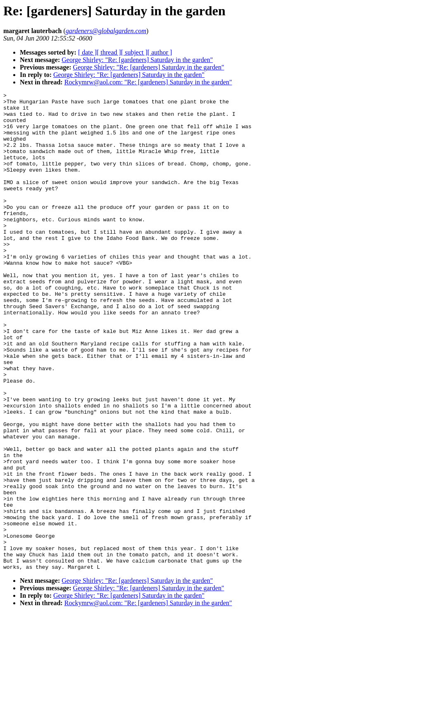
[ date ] (87, 52)
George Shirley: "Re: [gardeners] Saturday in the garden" (137, 59)
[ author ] (159, 52)
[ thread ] (109, 52)
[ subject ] (134, 52)
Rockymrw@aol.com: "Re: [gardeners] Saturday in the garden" (148, 82)
